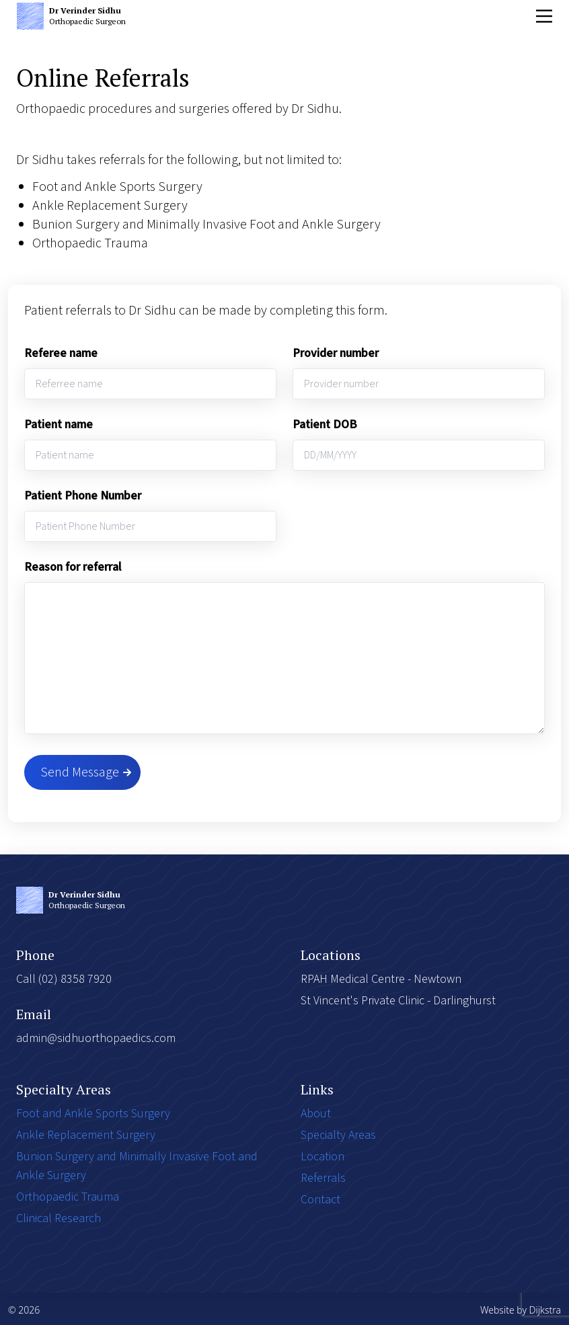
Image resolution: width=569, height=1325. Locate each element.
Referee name (61, 353)
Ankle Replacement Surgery (85, 1135)
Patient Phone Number (82, 495)
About (316, 1113)
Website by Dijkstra (520, 1309)
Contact (320, 1199)
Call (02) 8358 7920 (64, 979)
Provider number (336, 353)
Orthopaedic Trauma (67, 1197)
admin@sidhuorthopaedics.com (96, 1038)
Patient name (58, 424)
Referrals (323, 1178)
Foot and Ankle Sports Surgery (93, 1113)
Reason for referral (72, 567)
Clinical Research (58, 1218)
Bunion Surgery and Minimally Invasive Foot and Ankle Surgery (137, 1166)
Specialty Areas (338, 1135)
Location (322, 1156)
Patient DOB (325, 424)
